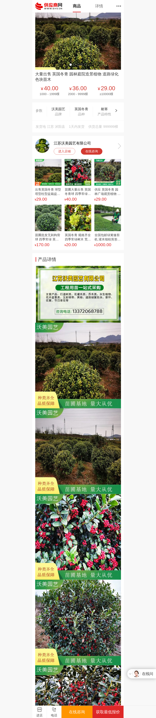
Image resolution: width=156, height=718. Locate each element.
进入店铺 (64, 151)
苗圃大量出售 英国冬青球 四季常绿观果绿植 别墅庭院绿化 (78, 192)
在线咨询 (91, 151)
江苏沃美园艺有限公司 (72, 143)
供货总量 (95, 126)
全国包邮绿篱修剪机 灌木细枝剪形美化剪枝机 (108, 237)
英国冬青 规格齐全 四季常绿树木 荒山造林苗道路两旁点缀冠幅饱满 (78, 237)
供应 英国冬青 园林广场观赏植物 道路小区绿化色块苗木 (108, 192)
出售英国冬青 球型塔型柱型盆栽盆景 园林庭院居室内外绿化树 (48, 192)
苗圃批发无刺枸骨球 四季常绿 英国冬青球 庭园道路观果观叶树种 (48, 237)
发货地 (41, 126)
